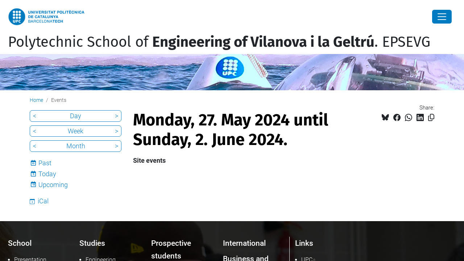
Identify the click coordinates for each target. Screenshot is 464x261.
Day (75, 116)
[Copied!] (431, 117)
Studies (92, 243)
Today (47, 174)
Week (75, 131)
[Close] (442, 17)
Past (44, 163)
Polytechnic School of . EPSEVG (219, 42)
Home (36, 100)
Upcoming (53, 184)
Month (75, 146)
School (20, 243)
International (244, 243)
